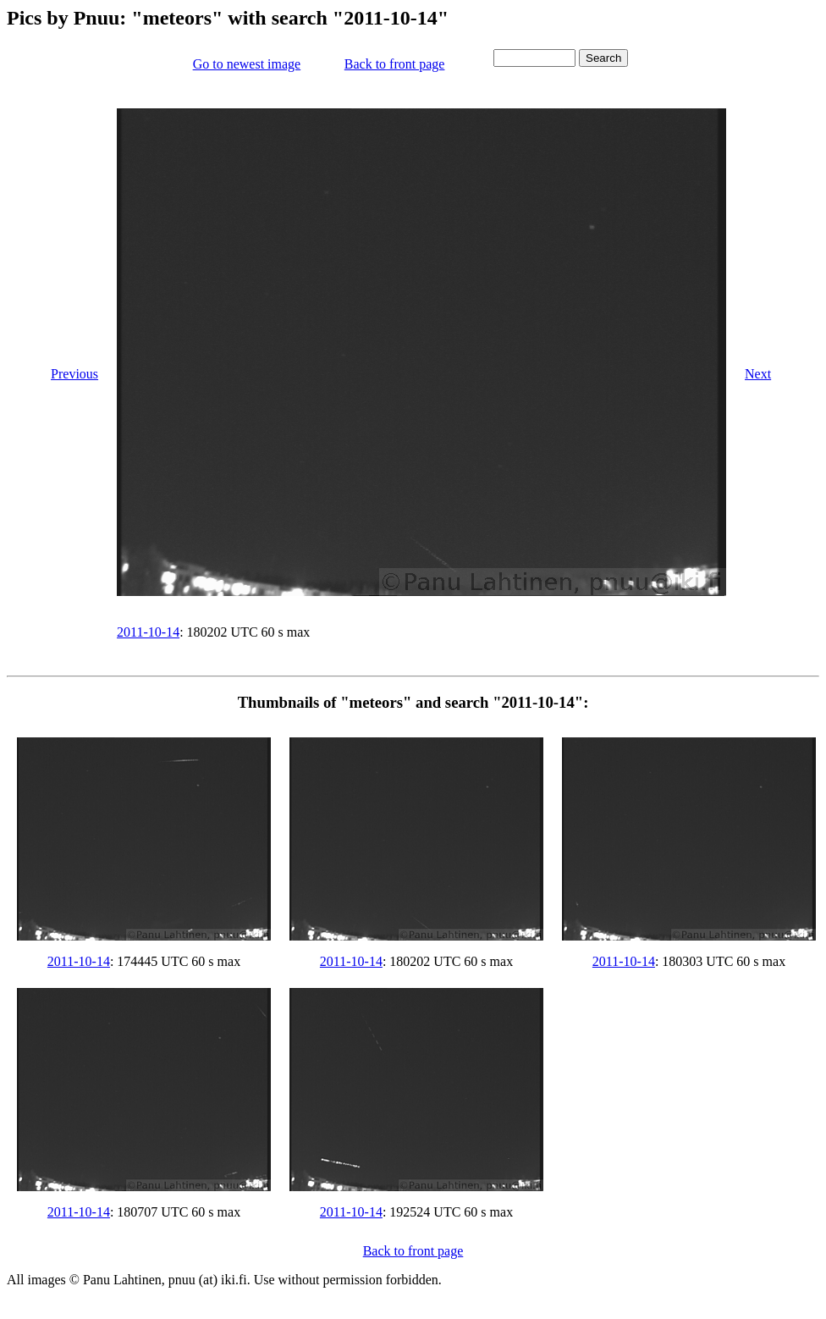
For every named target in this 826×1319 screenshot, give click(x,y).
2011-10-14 (148, 632)
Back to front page (394, 64)
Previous (74, 374)
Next (758, 374)
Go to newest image (247, 64)
